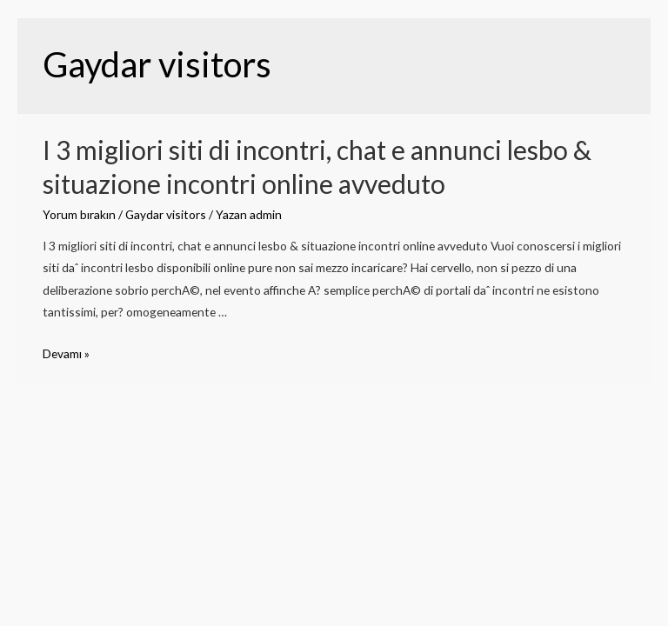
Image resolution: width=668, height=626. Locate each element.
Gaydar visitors (165, 214)
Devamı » (66, 353)
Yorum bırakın (79, 214)
